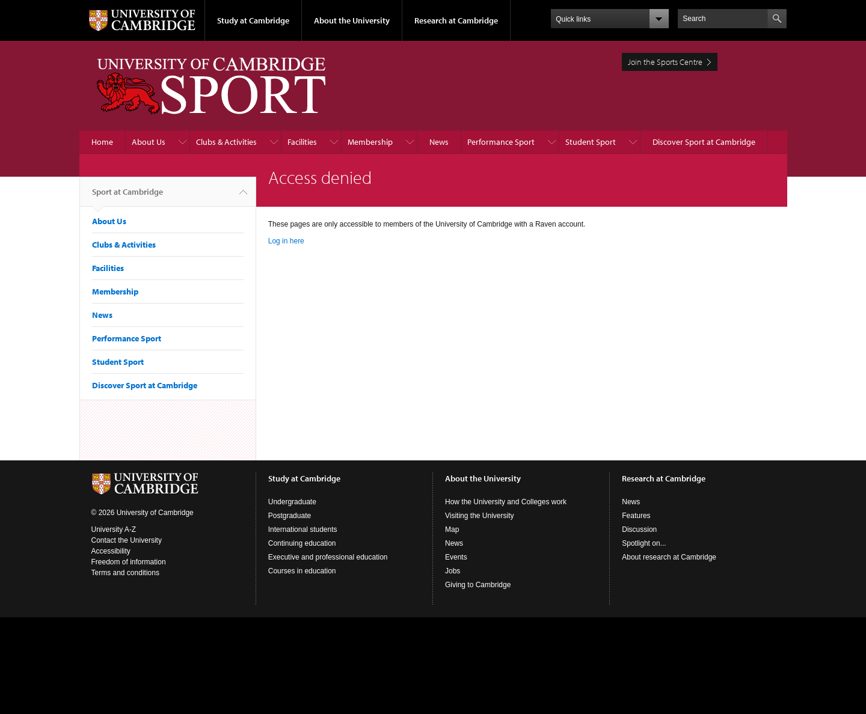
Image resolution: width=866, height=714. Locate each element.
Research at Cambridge (456, 20)
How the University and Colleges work (506, 502)
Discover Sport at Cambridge (704, 141)
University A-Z (114, 529)
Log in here (286, 241)
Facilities (302, 141)
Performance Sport (501, 141)
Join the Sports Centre (665, 61)
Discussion (639, 529)
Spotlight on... (644, 543)
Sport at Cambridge (127, 196)
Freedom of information (128, 562)
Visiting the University (479, 515)
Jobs (452, 571)
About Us (148, 141)
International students (302, 529)
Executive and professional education (328, 557)
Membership (370, 141)
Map (452, 529)
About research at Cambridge (669, 557)
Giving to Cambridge (478, 585)
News (439, 141)
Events (456, 557)
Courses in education (302, 571)
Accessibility (111, 551)
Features (636, 515)
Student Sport (590, 141)
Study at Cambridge (253, 20)
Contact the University (126, 540)
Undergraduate (292, 502)
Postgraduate (289, 515)
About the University (352, 20)
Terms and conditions (125, 573)
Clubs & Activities (226, 141)
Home (102, 141)
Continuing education (302, 543)
